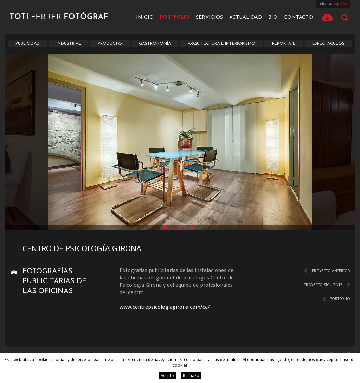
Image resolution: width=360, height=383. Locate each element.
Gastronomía (155, 44)
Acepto (167, 375)
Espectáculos (328, 44)
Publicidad (27, 44)
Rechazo (191, 375)
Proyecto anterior (331, 270)
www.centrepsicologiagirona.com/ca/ (165, 307)
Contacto (298, 17)
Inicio (145, 17)
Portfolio (174, 17)
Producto (110, 44)
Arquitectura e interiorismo (221, 44)
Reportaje (283, 44)
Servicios (209, 17)
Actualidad (245, 17)
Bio (272, 17)
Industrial (69, 44)
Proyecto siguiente (323, 285)
